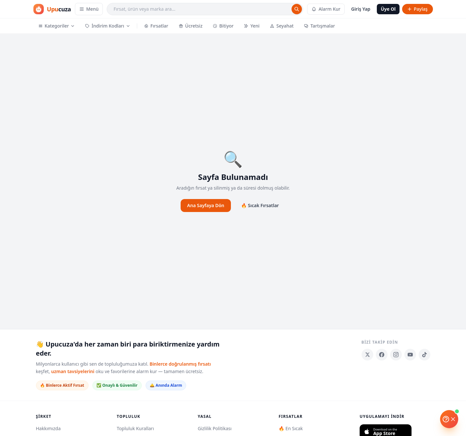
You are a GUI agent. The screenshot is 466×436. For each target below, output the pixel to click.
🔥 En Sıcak (291, 428)
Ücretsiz (191, 26)
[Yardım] (449, 419)
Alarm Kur (325, 9)
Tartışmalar (319, 26)
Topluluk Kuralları (135, 428)
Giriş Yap (360, 9)
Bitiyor (223, 26)
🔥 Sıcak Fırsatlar (260, 205)
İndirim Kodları (107, 26)
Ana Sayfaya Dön (205, 205)
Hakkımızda (48, 428)
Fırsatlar (156, 26)
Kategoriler (56, 26)
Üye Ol (388, 9)
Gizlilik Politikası (215, 428)
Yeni (251, 26)
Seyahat (281, 26)
